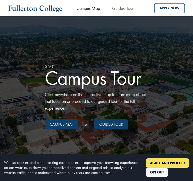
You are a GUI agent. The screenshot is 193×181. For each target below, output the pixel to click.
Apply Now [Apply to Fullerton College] (169, 8)
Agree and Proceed (167, 163)
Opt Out (157, 172)
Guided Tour (122, 8)
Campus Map (88, 8)
